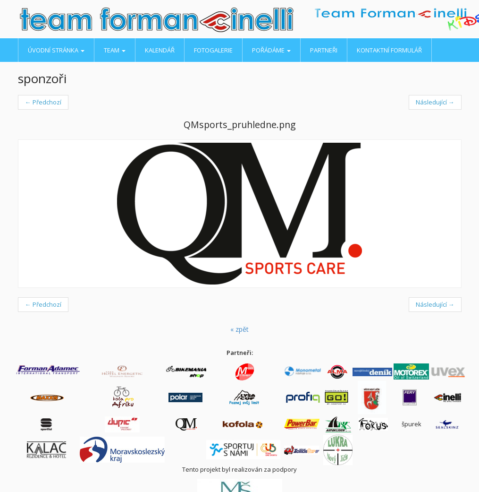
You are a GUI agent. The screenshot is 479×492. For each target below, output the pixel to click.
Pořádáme (271, 50)
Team (115, 50)
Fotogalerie (213, 50)
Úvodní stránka (56, 50)
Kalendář (160, 50)
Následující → (435, 102)
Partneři (323, 50)
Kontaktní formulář (389, 50)
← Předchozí (43, 102)
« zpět (239, 329)
